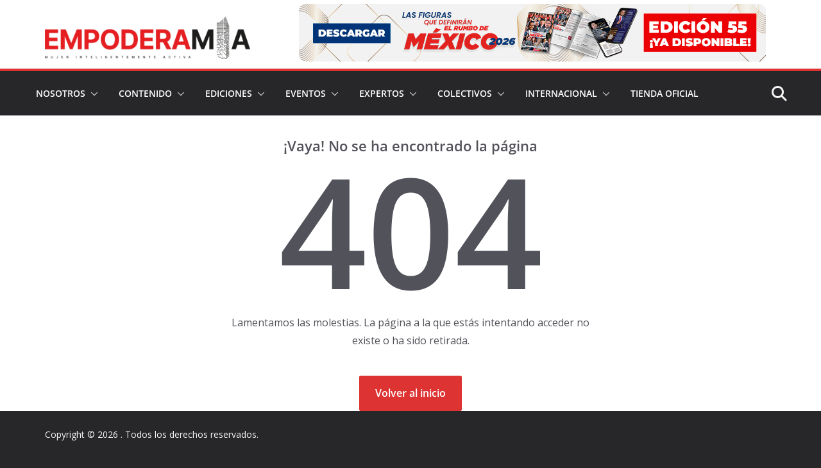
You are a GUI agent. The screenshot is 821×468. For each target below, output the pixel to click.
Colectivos (464, 93)
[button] (91, 94)
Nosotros (60, 93)
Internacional (561, 93)
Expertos (381, 93)
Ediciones (228, 93)
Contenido (145, 93)
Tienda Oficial (664, 93)
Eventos (305, 93)
